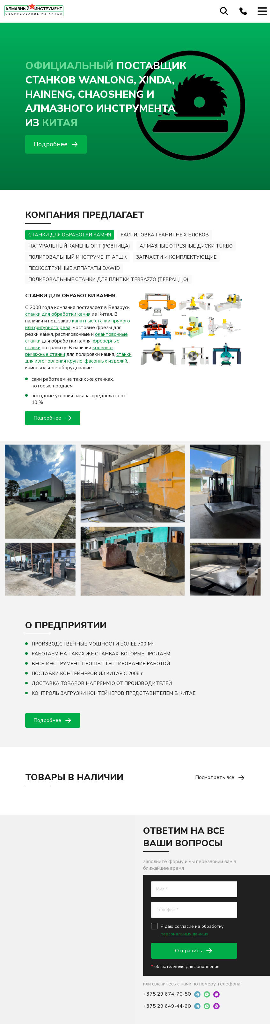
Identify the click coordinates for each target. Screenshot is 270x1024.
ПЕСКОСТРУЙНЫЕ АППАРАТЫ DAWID (74, 268)
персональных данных (184, 934)
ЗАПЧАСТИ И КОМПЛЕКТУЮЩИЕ (176, 257)
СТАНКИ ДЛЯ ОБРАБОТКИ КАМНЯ (69, 235)
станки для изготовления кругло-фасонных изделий (78, 357)
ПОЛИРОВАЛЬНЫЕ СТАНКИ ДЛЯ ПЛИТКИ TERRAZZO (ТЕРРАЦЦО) (108, 279)
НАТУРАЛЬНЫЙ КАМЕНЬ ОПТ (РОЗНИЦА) (79, 246)
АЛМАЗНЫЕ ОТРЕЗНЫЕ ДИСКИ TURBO (186, 246)
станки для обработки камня (58, 314)
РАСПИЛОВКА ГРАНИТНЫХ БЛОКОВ (164, 235)
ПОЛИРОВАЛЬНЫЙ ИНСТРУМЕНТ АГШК (77, 257)
